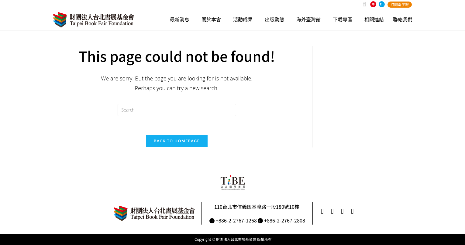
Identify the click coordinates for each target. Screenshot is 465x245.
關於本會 (212, 19)
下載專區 (344, 19)
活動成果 (244, 19)
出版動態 (276, 19)
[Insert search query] (177, 110)
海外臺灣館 (310, 19)
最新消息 (181, 19)
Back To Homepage (177, 141)
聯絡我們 (402, 19)
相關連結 (374, 19)
